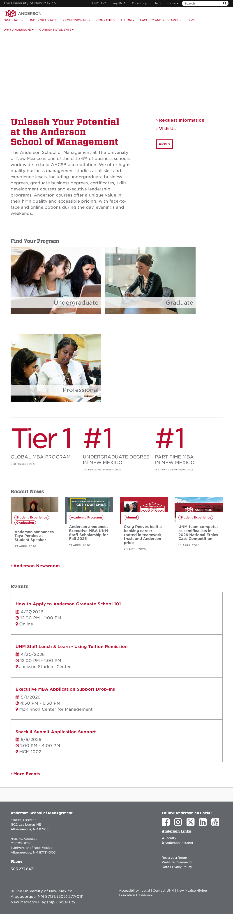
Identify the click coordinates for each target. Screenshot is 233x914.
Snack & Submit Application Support (56, 731)
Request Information (180, 120)
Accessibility (129, 890)
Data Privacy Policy (177, 867)
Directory (139, 3)
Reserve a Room (174, 857)
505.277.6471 (22, 869)
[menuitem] (194, 20)
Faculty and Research (161, 22)
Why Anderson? (19, 31)
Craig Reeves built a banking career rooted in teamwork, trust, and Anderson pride (143, 535)
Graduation (25, 522)
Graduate (179, 302)
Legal (145, 890)
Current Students (56, 31)
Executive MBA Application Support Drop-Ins (65, 689)
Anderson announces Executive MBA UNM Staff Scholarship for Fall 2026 (88, 533)
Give (191, 20)
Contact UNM (163, 890)
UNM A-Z (99, 3)
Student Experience (31, 517)
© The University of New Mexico (41, 891)
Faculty (169, 838)
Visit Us (166, 128)
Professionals (76, 22)
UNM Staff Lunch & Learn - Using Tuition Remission (72, 646)
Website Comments (177, 862)
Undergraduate (43, 20)
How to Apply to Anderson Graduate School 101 (68, 604)
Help (157, 3)
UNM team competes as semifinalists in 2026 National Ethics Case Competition (198, 533)
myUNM (119, 3)
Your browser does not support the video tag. (116, 72)
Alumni (127, 22)
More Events (25, 773)
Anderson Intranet (177, 843)
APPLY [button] (165, 144)
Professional (81, 389)
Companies (105, 20)
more (173, 3)
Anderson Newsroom (35, 565)
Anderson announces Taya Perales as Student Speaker (34, 536)
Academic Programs (86, 517)
